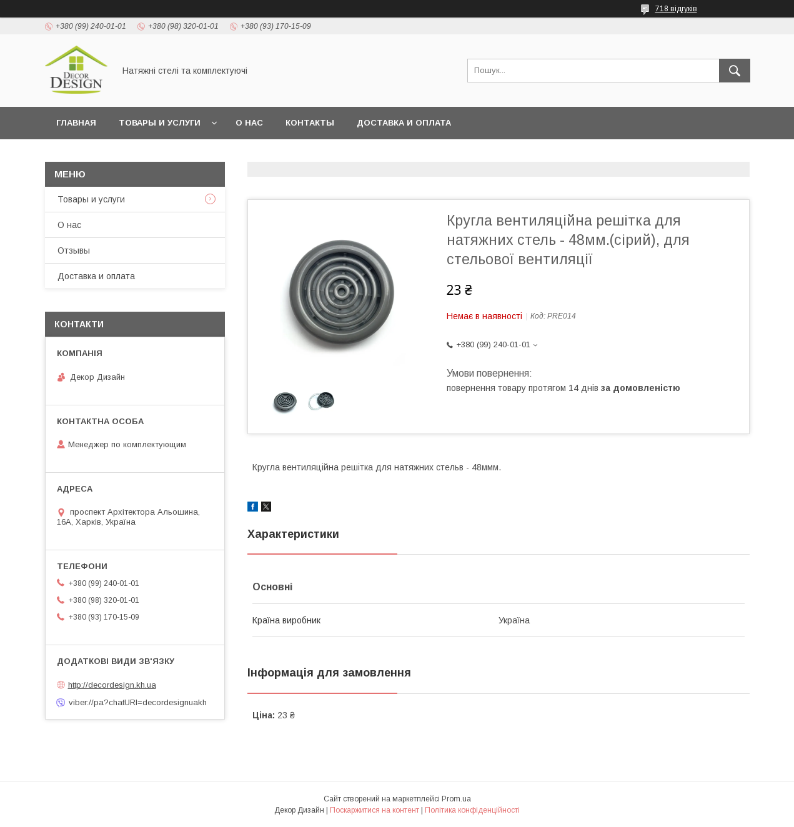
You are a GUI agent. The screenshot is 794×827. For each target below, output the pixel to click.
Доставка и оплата (404, 122)
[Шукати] (734, 70)
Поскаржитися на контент (374, 810)
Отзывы (73, 250)
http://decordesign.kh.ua (112, 685)
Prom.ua (456, 799)
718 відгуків (676, 8)
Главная (76, 122)
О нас (249, 122)
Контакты (309, 122)
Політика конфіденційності (472, 810)
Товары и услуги (160, 122)
